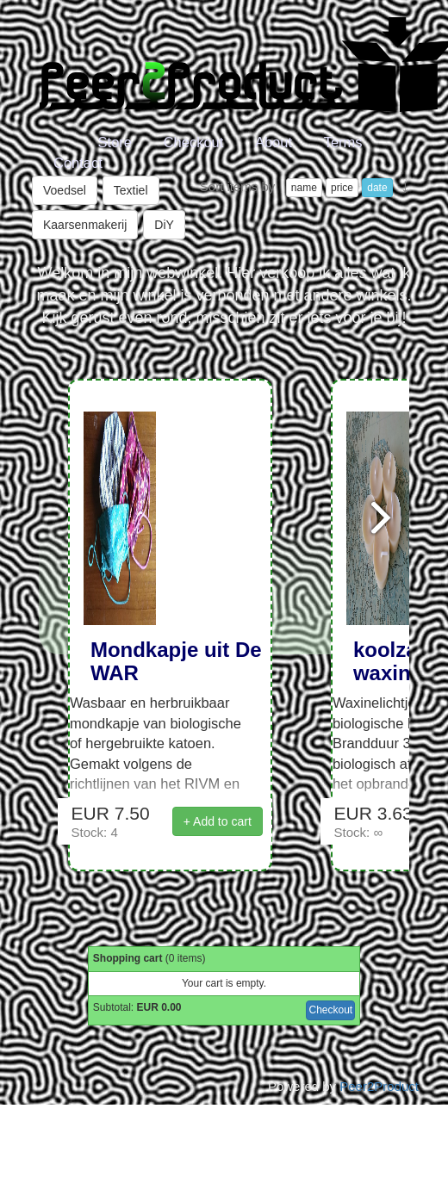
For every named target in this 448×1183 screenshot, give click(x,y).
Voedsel (64, 190)
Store (115, 142)
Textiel (131, 190)
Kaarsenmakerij (85, 225)
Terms (343, 142)
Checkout (194, 142)
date (377, 188)
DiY (164, 225)
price (342, 188)
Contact (78, 162)
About (273, 142)
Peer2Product (379, 1086)
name (304, 188)
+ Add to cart (218, 821)
